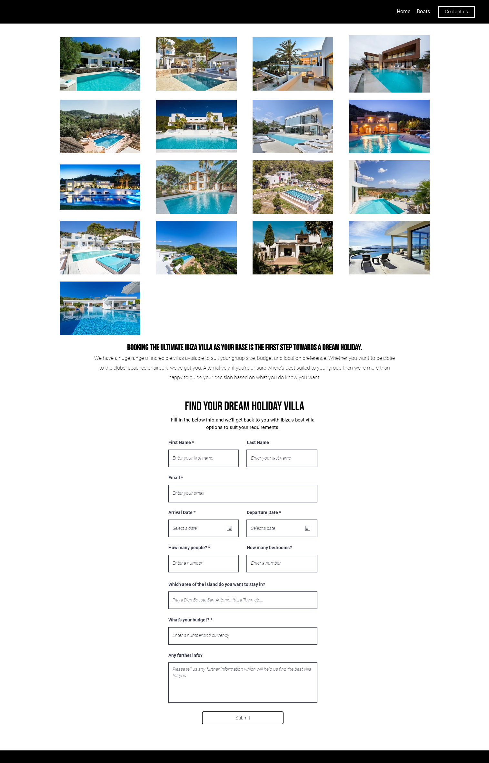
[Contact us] (456, 12)
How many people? (187, 547)
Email (174, 477)
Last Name (258, 442)
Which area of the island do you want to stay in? (216, 584)
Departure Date (265, 512)
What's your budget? (188, 620)
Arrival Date (183, 512)
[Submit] (243, 717)
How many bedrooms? (269, 547)
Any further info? (185, 655)
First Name (179, 442)
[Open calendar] (229, 528)
